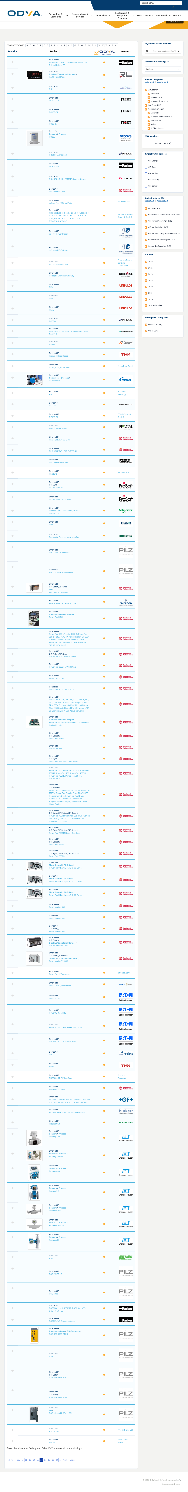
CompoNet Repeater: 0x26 (159, 246)
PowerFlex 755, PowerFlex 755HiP (64, 761)
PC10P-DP (54, 112)
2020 (150, 299)
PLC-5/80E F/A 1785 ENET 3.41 (63, 451)
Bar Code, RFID (155, 105)
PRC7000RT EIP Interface (60, 1078)
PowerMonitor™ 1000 (58, 946)
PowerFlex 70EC (56, 678)
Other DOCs (153, 331)
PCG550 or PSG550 (58, 155)
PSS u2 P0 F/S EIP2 (58, 1397)
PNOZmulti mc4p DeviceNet (61, 572)
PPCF (51, 1055)
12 (26, 1460)
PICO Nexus (54, 381)
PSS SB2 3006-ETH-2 (58, 1334)
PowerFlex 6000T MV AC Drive (62, 667)
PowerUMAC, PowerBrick (60, 985)
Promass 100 (55, 1211)
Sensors (53, 134)
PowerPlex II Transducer (59, 974)
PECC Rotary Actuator (58, 264)
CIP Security (153, 180)
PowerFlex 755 (55, 749)
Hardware (156, 120)
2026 (150, 261)
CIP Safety (152, 186)
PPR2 (51, 1066)
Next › (65, 1460)
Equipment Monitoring (69, 958)
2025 (150, 268)
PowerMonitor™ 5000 (58, 961)
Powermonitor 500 (57, 907)
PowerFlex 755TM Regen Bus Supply (65, 833)
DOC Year (149, 255)
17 (45, 1460)
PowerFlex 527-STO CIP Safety (62, 657)
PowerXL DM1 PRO (57, 1013)
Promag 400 (54, 1171)
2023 (150, 280)
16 (41, 1460)
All (116, 45)
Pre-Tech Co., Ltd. (125, 1430)
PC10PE (53, 124)
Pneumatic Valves (159, 101)
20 (57, 1460)
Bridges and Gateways (161, 117)
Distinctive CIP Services (156, 154)
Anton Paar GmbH (125, 366)
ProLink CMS (55, 1124)
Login (178, 1480)
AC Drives (68, 865)
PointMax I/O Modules (58, 592)
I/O (50, 589)
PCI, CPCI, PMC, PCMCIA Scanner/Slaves (67, 179)
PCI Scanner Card (57, 192)
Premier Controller (57, 1089)
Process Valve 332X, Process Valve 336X (67, 1112)
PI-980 (52, 344)
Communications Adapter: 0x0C (161, 240)
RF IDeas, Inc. (124, 201)
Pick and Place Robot (58, 356)
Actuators (153, 90)
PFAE (51, 310)
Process (62, 134)
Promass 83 (54, 1240)
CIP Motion (153, 173)
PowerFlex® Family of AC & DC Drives (65, 868)
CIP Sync (152, 167)
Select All (149, 82)
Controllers (54, 378)
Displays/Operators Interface (62, 74)
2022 (150, 287)
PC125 (52, 137)
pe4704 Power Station (58, 234)
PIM (51, 394)
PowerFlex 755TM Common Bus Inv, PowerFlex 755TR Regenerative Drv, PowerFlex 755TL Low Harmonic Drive (69, 818)
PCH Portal (54, 166)
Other (154, 124)
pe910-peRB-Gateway (58, 250)
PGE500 (52, 321)
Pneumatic (156, 97)
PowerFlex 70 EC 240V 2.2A (61, 690)
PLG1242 (53, 474)
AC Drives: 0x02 (155, 208)
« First (10, 1460)
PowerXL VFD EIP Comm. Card (63, 1042)
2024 (150, 274)
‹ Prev (17, 1460)
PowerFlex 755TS (56, 844)
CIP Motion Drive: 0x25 (158, 227)
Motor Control (55, 865)
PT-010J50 (53, 1431)
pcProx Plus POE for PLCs (60, 203)
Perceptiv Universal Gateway (61, 276)
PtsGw (52, 1442)
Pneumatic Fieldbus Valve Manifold (64, 537)
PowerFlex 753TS (56, 738)
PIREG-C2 (53, 417)
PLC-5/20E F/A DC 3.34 (59, 440)
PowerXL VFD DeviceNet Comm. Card (65, 1027)
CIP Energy (153, 161)
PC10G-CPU (54, 100)
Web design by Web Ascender (172, 1484)
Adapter (70, 614)
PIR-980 (52, 406)
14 (34, 1460)
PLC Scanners (73, 1331)
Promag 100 (54, 1137)
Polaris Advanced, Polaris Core (62, 603)
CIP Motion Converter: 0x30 (160, 221)
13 (30, 1460)
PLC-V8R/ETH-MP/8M (58, 462)
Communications (57, 614)
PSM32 (52, 1258)
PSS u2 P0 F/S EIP (57, 1377)
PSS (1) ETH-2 (55, 1274)
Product (55, 51)
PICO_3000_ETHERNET (60, 367)
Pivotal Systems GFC (58, 428)
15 (38, 1460)
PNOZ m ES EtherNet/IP (59, 553)
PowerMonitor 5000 (57, 918)
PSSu (51, 1356)
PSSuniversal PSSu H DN (60, 1413)
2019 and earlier (155, 305)
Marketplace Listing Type (156, 318)
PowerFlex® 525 (56, 617)
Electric (155, 94)
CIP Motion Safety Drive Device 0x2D (164, 233)
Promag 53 (54, 1191)
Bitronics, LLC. (124, 973)
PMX (51, 525)
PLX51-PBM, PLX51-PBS (60, 499)
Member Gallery (155, 324)
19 (53, 1460)
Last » (72, 1460)
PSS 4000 (53, 1294)
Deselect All (162, 82)
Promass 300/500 (56, 1225)
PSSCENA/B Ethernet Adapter (62, 1321)
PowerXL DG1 (55, 998)
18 (49, 1460)
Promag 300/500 (56, 1156)
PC (50, 89)
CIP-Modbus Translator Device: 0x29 (164, 215)
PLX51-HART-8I (56, 488)
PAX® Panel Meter (57, 77)
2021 (150, 293)
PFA (51, 287)
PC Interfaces (157, 128)
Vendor (126, 51)
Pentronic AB (123, 472)
